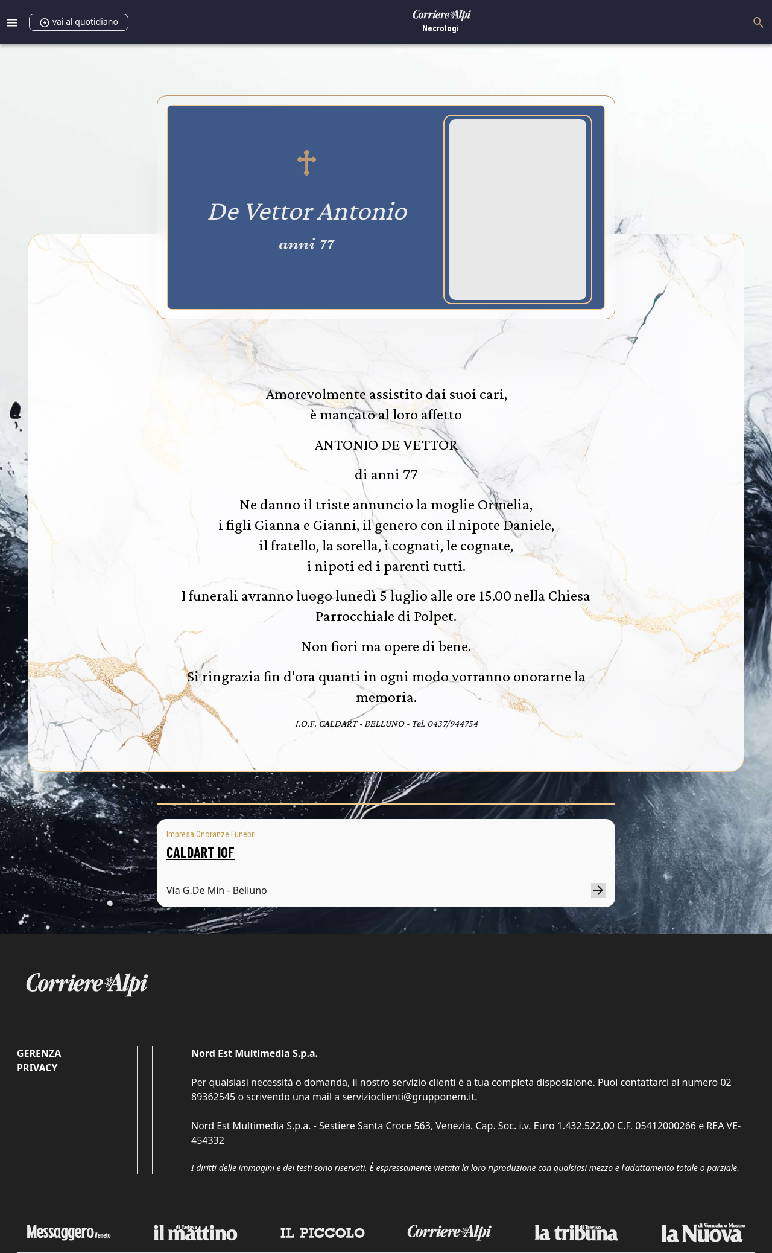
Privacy (37, 1067)
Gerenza (39, 1053)
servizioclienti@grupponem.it (408, 1096)
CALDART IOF (200, 852)
